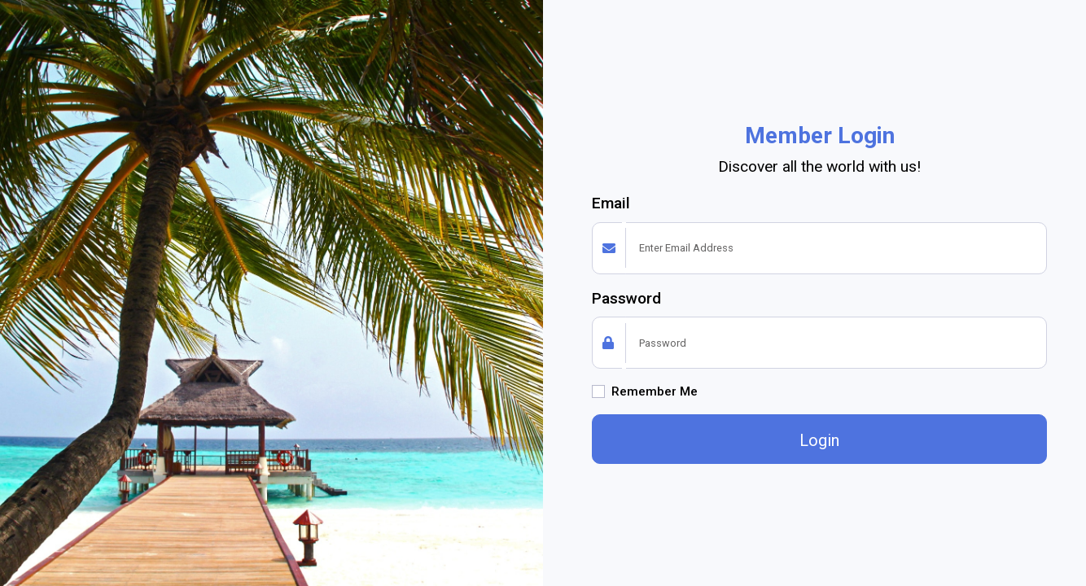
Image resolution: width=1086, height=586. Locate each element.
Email (611, 203)
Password (626, 298)
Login (819, 440)
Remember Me (654, 391)
